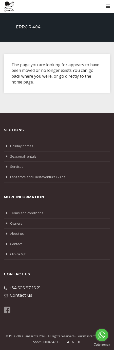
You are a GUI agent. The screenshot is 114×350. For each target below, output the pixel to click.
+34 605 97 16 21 (22, 288)
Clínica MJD (18, 254)
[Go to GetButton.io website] (102, 344)
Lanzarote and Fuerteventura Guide (38, 177)
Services (16, 166)
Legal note (71, 342)
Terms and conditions (26, 213)
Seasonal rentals (23, 156)
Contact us (18, 295)
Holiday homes (21, 146)
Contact (16, 244)
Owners (16, 223)
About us (17, 233)
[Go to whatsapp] (102, 335)
